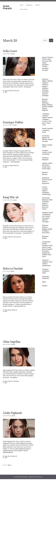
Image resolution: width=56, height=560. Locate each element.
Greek (50, 152)
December (45, 70)
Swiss (49, 254)
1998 (6, 382)
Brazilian (50, 106)
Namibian (45, 212)
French (44, 147)
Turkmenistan (46, 265)
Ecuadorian (45, 136)
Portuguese (45, 231)
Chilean (44, 117)
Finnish (49, 145)
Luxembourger (46, 194)
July (50, 61)
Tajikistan (45, 262)
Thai (50, 262)
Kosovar (44, 181)
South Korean (17, 237)
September (45, 65)
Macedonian (45, 198)
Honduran (45, 158)
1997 (6, 238)
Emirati (50, 139)
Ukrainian (16, 381)
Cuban (48, 123)
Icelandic (44, 163)
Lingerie (44, 190)
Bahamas (45, 99)
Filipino (44, 145)
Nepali (51, 212)
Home (21, 5)
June (47, 61)
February (50, 57)
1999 (6, 92)
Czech (44, 125)
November (45, 68)
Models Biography (7, 7)
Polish (50, 229)
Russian (44, 238)
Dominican (46, 130)
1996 (6, 167)
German (44, 152)
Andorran (45, 84)
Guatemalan (45, 154)
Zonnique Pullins (13, 122)
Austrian (44, 94)
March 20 (16, 90)
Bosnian (44, 106)
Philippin (44, 229)
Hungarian (45, 159)
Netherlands (46, 214)
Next (10, 465)
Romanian (45, 236)
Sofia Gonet (10, 51)
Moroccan (45, 207)
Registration (29, 5)
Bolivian (49, 105)
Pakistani (45, 225)
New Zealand (46, 216)
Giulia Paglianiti (12, 413)
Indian (50, 163)
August (44, 63)
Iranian (44, 167)
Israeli (44, 169)
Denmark (50, 128)
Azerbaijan (45, 95)
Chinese (49, 117)
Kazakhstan (45, 178)
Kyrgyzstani (45, 183)
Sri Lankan (45, 251)
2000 (6, 457)
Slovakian (45, 245)
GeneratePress (38, 477)
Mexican (44, 203)
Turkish (44, 264)
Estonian (45, 141)
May (43, 61)
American (7, 165)
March (12, 90)
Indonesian (45, 165)
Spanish (49, 249)
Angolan (44, 86)
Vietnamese (45, 278)
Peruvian (44, 227)
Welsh (44, 282)
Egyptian (44, 137)
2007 (6, 311)
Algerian (45, 83)
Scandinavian (46, 242)
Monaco (44, 209)
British (45, 108)
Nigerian (44, 220)
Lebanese (45, 189)
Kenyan (44, 179)
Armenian (45, 90)
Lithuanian (45, 192)
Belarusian (45, 103)
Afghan (44, 81)
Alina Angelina (11, 341)
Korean (49, 179)
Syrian (44, 256)
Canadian (45, 116)
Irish (48, 167)
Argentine (7, 90)
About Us (37, 5)
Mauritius (45, 201)
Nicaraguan (45, 218)
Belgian (44, 105)
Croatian (44, 121)
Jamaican (45, 172)
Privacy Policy (23, 9)
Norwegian (45, 222)
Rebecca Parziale (13, 268)
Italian (6, 310)
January (44, 57)
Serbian (44, 243)
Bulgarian (45, 110)
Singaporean (46, 253)
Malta (51, 200)
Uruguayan (45, 271)
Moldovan (45, 205)
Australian (45, 92)
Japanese (44, 174)
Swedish (44, 254)
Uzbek (44, 273)
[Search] (51, 40)
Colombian (45, 119)
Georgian (45, 150)
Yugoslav (44, 285)
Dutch (44, 132)
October (44, 66)
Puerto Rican (46, 233)
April (48, 59)
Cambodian (45, 114)
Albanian (50, 81)
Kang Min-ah (11, 197)
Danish (44, 128)
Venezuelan (45, 276)
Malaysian (45, 200)
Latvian (44, 187)
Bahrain (44, 101)
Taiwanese (45, 260)
